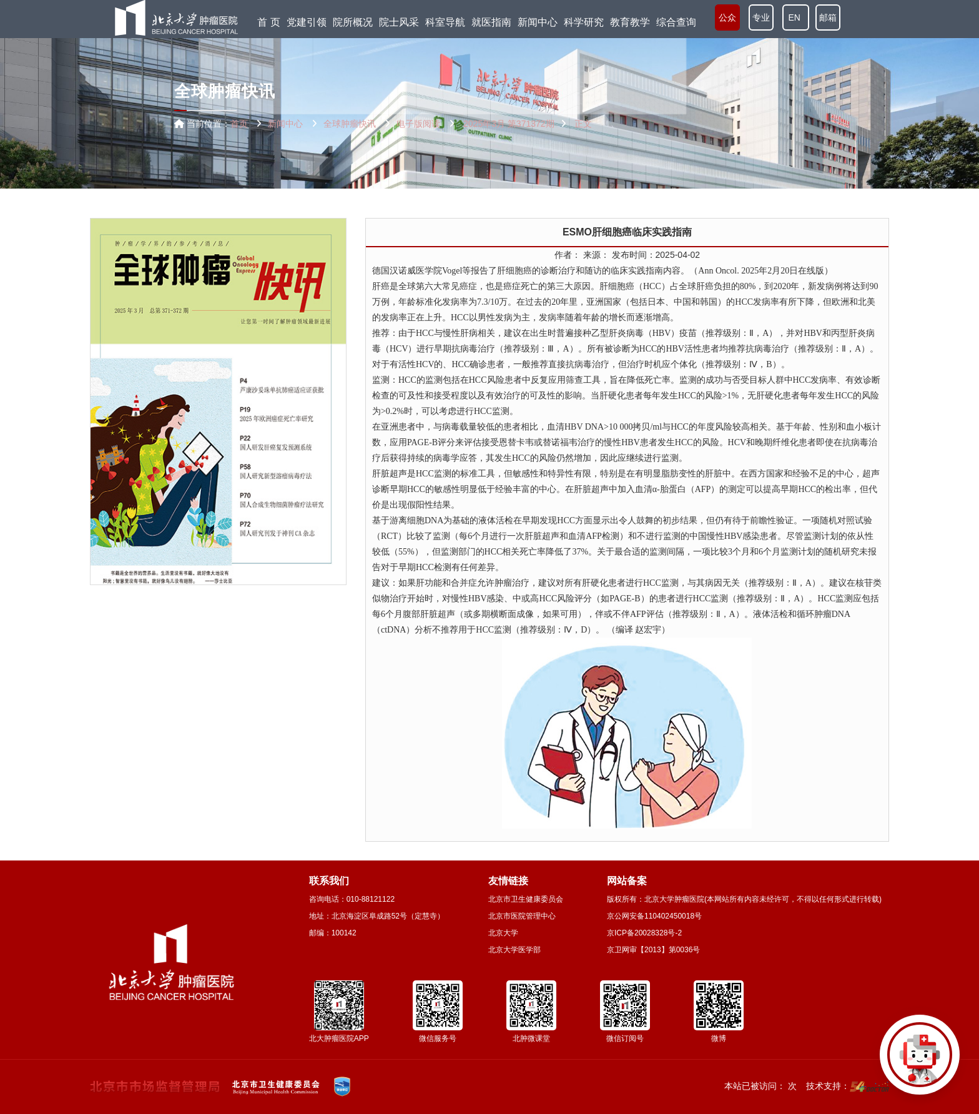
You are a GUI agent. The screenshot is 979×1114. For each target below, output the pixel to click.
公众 (727, 19)
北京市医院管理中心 (522, 916)
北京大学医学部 (514, 949)
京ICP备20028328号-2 (644, 933)
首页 (239, 124)
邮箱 (828, 19)
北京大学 (503, 933)
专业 (761, 19)
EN (795, 19)
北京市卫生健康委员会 (525, 899)
